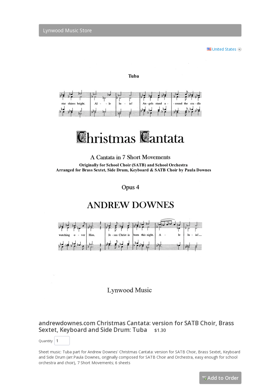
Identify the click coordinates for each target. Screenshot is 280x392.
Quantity (46, 341)
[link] (226, 12)
